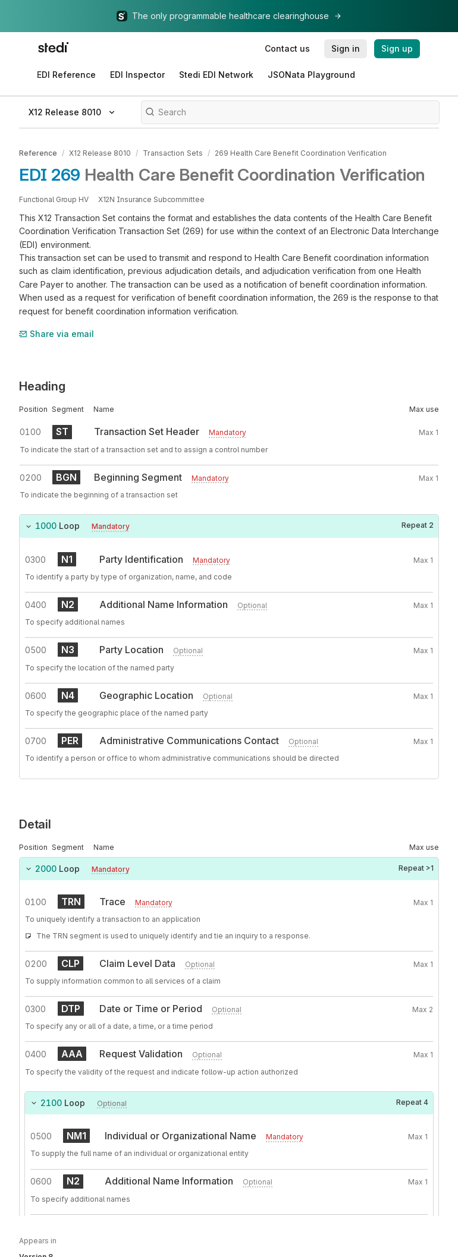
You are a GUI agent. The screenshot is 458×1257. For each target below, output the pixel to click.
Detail (35, 824)
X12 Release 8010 (100, 153)
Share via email (56, 333)
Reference (38, 153)
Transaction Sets (172, 153)
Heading (42, 386)
